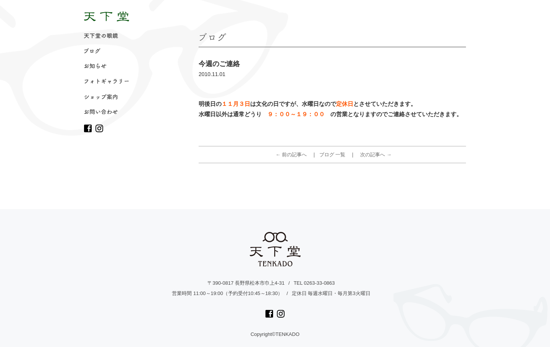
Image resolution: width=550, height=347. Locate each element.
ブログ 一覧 (332, 154)
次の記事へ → (375, 154)
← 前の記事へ (291, 154)
